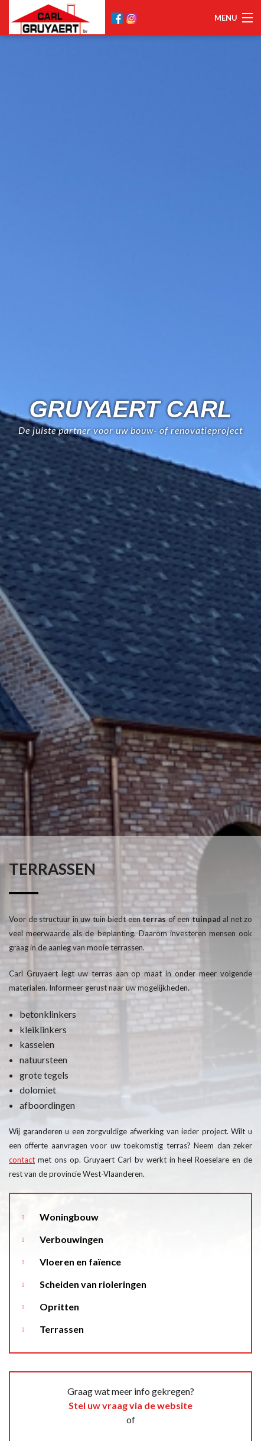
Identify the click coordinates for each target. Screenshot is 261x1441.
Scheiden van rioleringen (93, 1284)
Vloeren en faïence (80, 1261)
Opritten (59, 1306)
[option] (130, 720)
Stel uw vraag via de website (130, 1405)
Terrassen (62, 1329)
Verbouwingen (71, 1239)
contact (22, 1159)
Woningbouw (69, 1216)
